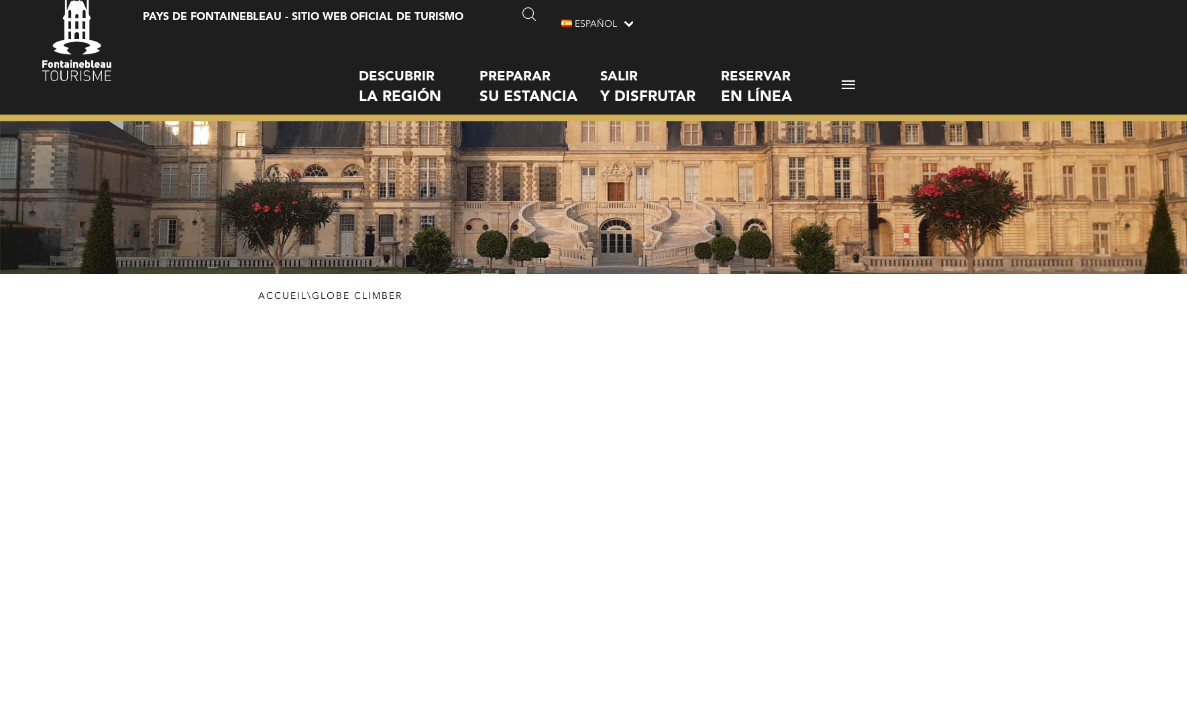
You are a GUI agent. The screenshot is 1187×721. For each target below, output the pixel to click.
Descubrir (419, 77)
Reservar (781, 77)
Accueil (282, 296)
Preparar (539, 77)
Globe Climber (357, 296)
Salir (660, 77)
